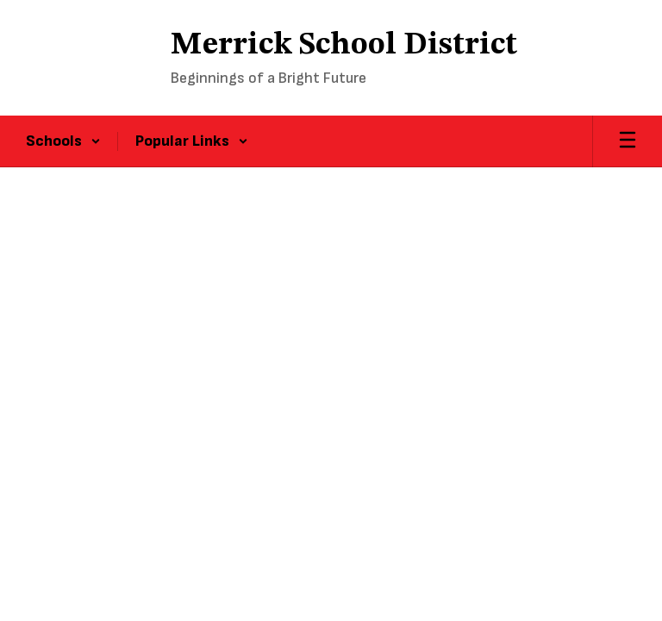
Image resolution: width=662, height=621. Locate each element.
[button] (63, 141)
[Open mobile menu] (627, 141)
